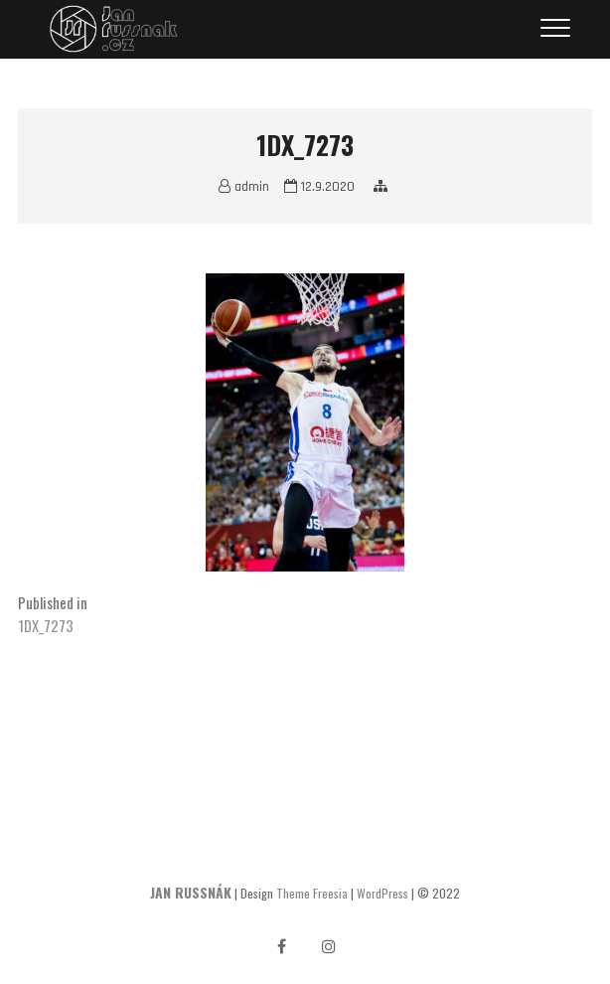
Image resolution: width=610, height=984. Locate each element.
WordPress (382, 893)
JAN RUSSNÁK (190, 892)
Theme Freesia (312, 893)
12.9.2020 (319, 187)
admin (244, 187)
